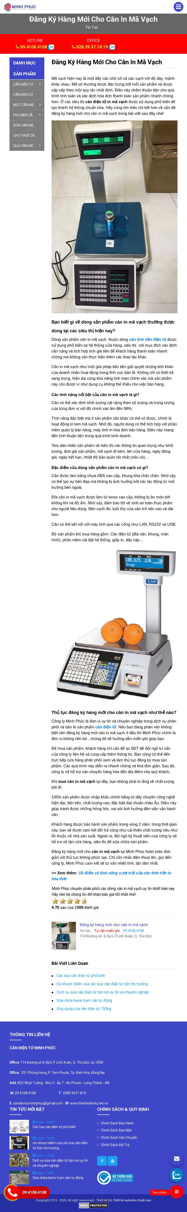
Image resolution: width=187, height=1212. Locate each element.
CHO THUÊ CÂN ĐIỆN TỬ (28, 135)
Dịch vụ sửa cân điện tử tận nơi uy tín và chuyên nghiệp (102, 992)
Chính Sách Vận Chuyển (119, 1138)
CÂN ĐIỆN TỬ (27, 84)
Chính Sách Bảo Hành (117, 1123)
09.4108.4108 (33, 46)
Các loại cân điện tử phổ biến (80, 975)
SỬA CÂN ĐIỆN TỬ (27, 125)
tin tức (91, 27)
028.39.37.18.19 (92, 46)
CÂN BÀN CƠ (23, 95)
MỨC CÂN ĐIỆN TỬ (27, 104)
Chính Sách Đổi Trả (115, 1145)
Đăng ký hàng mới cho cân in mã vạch (107, 62)
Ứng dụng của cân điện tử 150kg (83, 1008)
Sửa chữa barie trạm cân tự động (84, 1000)
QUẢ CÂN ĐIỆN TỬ (27, 145)
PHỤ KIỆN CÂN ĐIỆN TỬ (28, 115)
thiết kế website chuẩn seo (132, 1200)
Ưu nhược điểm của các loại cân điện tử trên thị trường (102, 984)
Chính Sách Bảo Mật (116, 1130)
